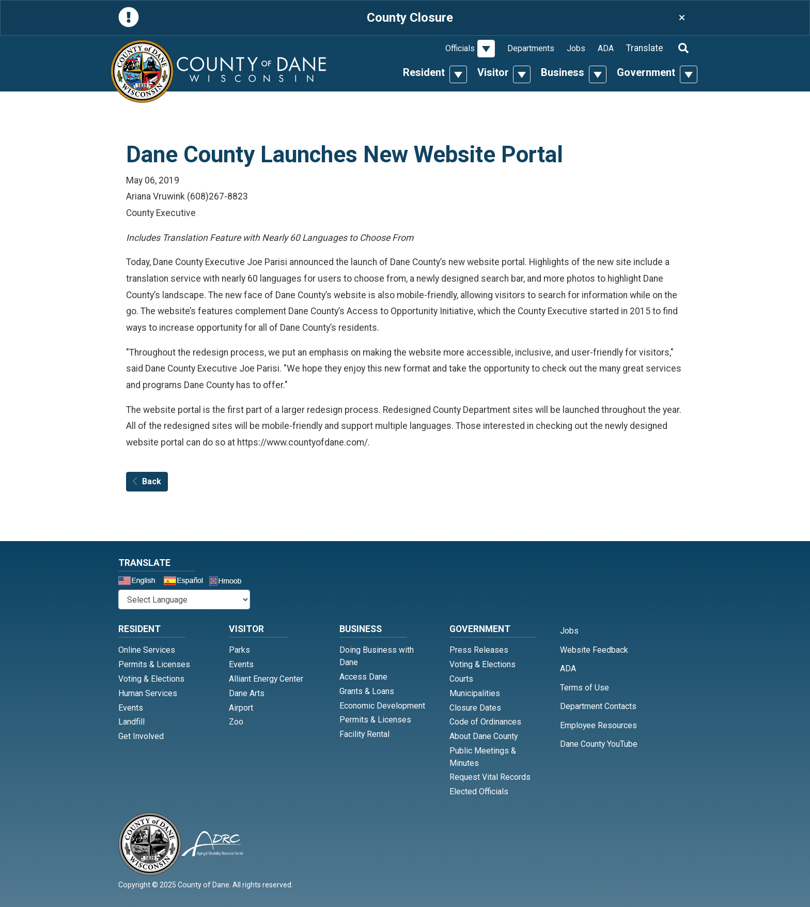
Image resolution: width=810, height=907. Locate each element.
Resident (424, 72)
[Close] (682, 18)
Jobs (576, 48)
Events (130, 708)
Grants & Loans (366, 691)
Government (646, 72)
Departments (530, 48)
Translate (644, 48)
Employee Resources (598, 725)
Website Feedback (594, 650)
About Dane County (483, 736)
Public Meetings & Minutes (482, 757)
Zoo (236, 722)
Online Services (146, 650)
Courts (461, 679)
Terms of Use (584, 688)
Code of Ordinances (485, 722)
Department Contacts (598, 706)
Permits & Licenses (154, 664)
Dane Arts (246, 693)
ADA (606, 48)
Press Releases (478, 650)
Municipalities (474, 693)
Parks (239, 650)
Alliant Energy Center (266, 679)
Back (147, 481)
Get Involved (141, 736)
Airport (241, 708)
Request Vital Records (490, 777)
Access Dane (363, 677)
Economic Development (382, 706)
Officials (460, 48)
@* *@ (184, 599)
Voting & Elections (151, 679)
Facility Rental (364, 734)
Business (562, 72)
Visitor (493, 72)
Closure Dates (475, 708)
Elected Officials (478, 791)
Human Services (147, 693)
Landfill (131, 722)
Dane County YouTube (598, 744)
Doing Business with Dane (376, 656)
